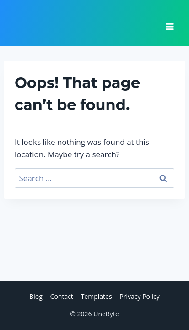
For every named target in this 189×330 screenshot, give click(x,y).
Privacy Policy (139, 296)
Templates (96, 296)
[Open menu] (169, 23)
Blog (36, 296)
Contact (61, 296)
